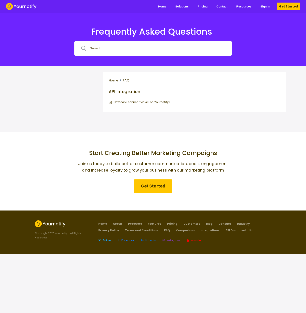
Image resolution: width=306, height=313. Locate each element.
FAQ (126, 80)
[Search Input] (158, 48)
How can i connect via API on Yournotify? (142, 102)
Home (113, 80)
